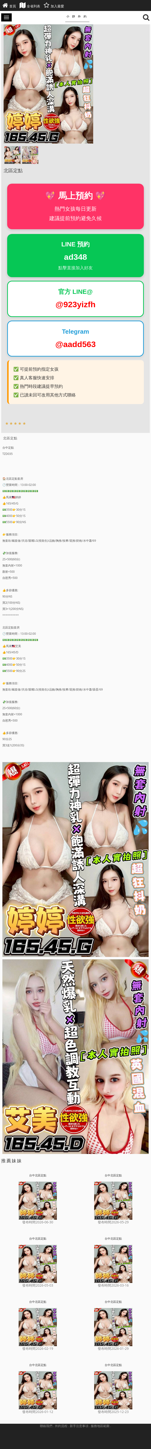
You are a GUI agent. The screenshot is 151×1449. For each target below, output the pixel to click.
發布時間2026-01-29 (113, 1348)
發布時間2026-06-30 (37, 1222)
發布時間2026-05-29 (113, 1222)
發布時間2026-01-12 (37, 1411)
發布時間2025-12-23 (113, 1411)
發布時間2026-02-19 (37, 1348)
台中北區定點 (37, 1175)
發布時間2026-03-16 (113, 1285)
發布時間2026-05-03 (37, 1285)
